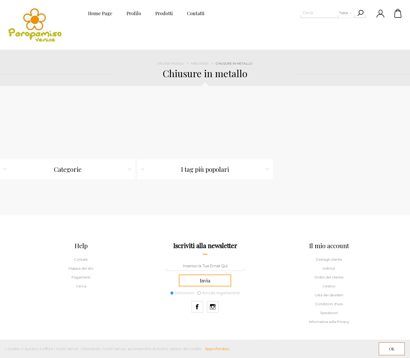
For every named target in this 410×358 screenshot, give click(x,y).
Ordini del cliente (329, 277)
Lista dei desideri (329, 295)
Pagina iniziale (171, 63)
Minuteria (200, 63)
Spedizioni (329, 313)
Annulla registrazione (221, 293)
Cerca (81, 286)
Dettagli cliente (329, 259)
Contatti (81, 259)
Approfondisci (217, 348)
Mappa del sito (81, 268)
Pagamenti (81, 277)
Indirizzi (329, 268)
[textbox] (319, 13)
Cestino (398, 13)
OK (391, 348)
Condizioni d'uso (329, 304)
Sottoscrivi (184, 293)
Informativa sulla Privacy (329, 322)
